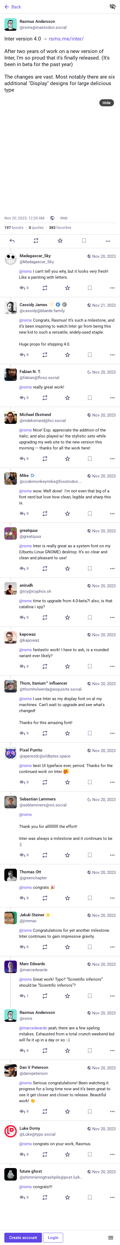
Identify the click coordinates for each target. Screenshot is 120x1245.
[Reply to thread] (24, 288)
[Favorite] (60, 240)
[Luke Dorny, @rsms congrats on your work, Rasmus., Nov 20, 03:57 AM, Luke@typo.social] (60, 1141)
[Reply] (12, 240)
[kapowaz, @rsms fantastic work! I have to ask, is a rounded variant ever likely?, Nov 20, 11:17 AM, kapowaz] (60, 650)
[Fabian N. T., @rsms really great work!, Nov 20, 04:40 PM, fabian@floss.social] (60, 385)
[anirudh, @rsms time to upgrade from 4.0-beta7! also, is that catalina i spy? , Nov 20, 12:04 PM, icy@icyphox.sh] (60, 602)
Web (63, 218)
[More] (108, 241)
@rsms (25, 600)
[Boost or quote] (36, 240)
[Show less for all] (112, 6)
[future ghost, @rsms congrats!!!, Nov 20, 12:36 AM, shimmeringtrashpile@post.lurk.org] (60, 1184)
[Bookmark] (84, 240)
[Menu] (111, 1237)
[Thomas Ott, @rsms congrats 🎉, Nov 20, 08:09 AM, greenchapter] (60, 885)
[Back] (52, 7)
